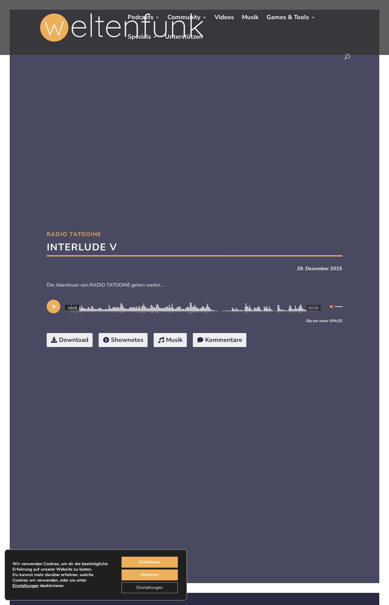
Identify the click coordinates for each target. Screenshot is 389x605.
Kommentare (223, 340)
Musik (250, 18)
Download (73, 340)
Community (184, 18)
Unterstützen (184, 38)
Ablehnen (150, 574)
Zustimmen (150, 562)
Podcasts (140, 18)
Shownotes (127, 340)
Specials (139, 38)
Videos (224, 18)
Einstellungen (26, 588)
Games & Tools (288, 18)
